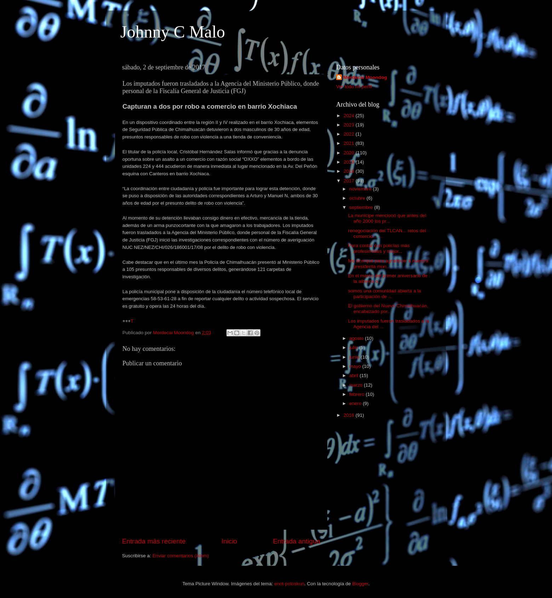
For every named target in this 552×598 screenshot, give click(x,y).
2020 (350, 152)
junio (355, 357)
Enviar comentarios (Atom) (181, 555)
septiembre (361, 207)
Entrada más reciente (154, 541)
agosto (357, 338)
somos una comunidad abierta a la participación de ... (384, 293)
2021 (350, 143)
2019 (350, 162)
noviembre (361, 189)
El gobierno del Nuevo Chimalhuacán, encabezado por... (388, 308)
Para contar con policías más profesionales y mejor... (379, 248)
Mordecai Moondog (365, 77)
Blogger (360, 583)
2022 (350, 134)
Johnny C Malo (172, 31)
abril (354, 375)
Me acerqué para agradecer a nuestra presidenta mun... (388, 263)
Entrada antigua (296, 541)
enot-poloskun (289, 583)
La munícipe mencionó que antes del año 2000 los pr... (387, 218)
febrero (357, 394)
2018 (350, 171)
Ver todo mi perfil (354, 86)
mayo (355, 366)
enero (356, 403)
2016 (350, 415)
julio (354, 347)
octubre (358, 198)
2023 (350, 124)
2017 (350, 180)
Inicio (229, 541)
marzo (356, 385)
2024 (350, 115)
